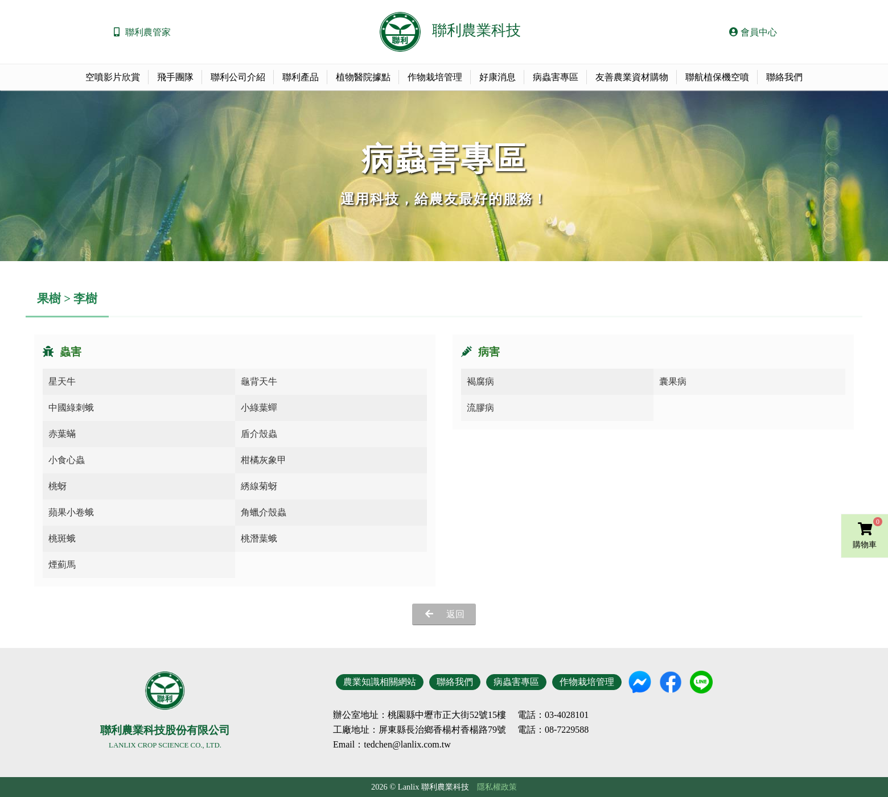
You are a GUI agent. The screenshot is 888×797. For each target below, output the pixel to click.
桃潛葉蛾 (259, 538)
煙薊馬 (62, 564)
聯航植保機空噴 (717, 77)
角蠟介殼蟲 (263, 512)
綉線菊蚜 (259, 486)
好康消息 (497, 77)
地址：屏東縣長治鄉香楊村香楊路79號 (428, 729)
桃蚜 (57, 486)
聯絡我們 (784, 77)
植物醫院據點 (363, 77)
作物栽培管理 (435, 77)
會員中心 (753, 32)
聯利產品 (300, 77)
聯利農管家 (148, 32)
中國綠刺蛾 (71, 407)
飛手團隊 (175, 77)
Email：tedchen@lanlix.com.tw (392, 744)
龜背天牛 (259, 381)
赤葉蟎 (62, 434)
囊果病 (672, 381)
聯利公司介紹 (238, 77)
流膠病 (480, 407)
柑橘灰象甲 (263, 460)
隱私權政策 (497, 786)
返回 (455, 614)
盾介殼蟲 (259, 434)
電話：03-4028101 (553, 715)
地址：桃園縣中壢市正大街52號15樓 (433, 715)
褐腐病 (480, 381)
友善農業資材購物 (631, 77)
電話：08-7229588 (553, 729)
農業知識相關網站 (379, 682)
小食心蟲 (66, 460)
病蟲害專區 (555, 77)
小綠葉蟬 (259, 407)
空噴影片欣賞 (112, 77)
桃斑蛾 (62, 538)
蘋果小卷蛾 (71, 512)
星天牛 (62, 381)
